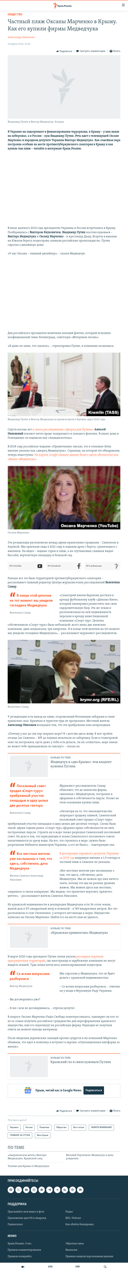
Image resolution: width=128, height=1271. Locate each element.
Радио (69, 1210)
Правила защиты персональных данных (89, 1255)
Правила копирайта (20, 1255)
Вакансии (71, 1249)
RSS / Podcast (73, 1217)
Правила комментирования (24, 1249)
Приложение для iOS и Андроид (27, 1217)
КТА (50, 1266)
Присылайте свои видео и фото (26, 1210)
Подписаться (94, 1090)
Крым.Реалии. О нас (20, 1242)
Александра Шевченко (21, 37)
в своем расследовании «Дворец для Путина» (63, 429)
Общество (15, 14)
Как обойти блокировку (80, 1223)
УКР (77, 1266)
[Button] (64, 51)
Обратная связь (75, 1242)
